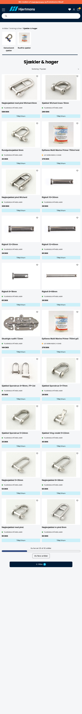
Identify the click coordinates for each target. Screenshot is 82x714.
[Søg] (6, 16)
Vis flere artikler (41, 556)
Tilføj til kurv (20, 116)
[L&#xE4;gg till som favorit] (37, 76)
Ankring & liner (16, 28)
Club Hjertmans (37, 2)
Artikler (5, 28)
